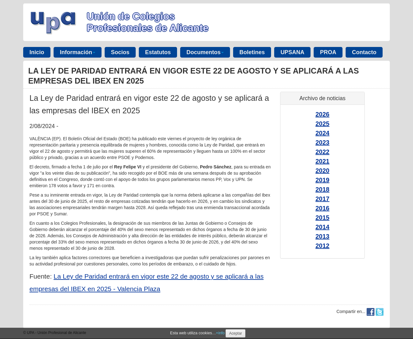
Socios (120, 52)
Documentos (205, 52)
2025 (323, 123)
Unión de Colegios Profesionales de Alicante (147, 22)
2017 (323, 198)
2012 (323, 245)
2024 (323, 133)
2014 (323, 226)
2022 (323, 151)
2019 (323, 180)
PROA (328, 52)
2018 (323, 189)
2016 (323, 208)
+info (220, 333)
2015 (323, 217)
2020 (323, 170)
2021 (323, 161)
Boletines (252, 52)
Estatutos (158, 52)
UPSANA (292, 52)
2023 (323, 142)
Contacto (364, 52)
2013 (323, 236)
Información (77, 52)
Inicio (36, 52)
